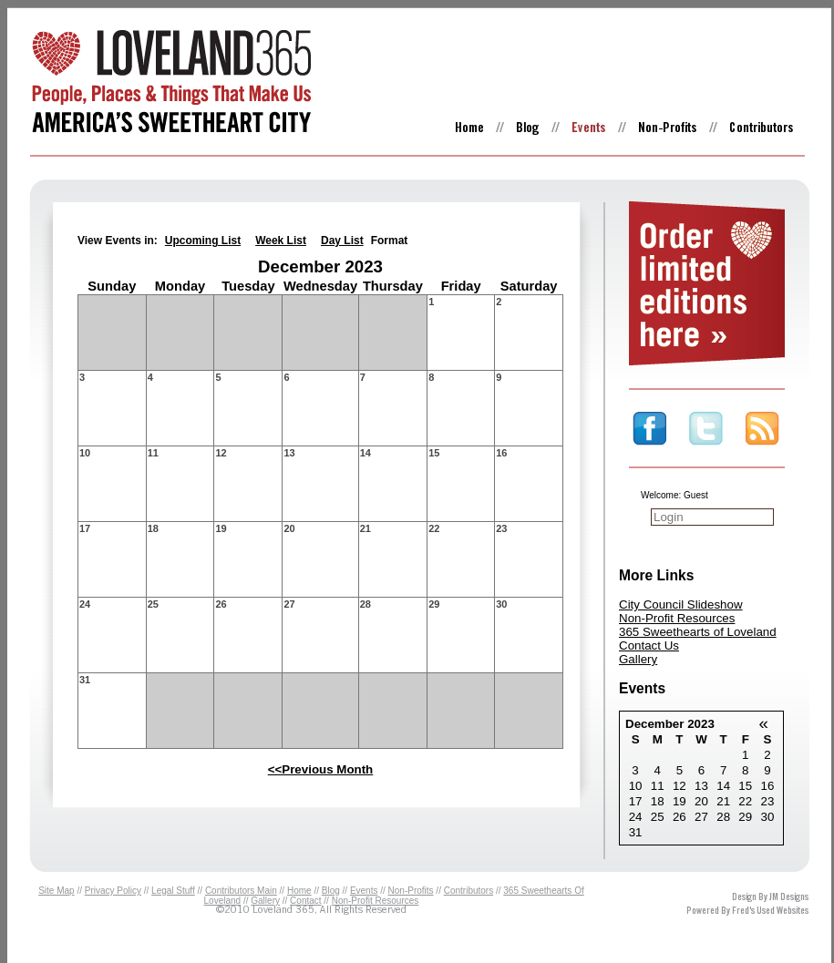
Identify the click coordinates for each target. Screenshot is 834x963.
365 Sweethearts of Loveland (698, 632)
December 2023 (670, 724)
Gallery (638, 659)
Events (364, 891)
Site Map (56, 891)
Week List (280, 240)
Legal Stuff (173, 891)
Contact (305, 901)
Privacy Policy (113, 891)
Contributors (468, 891)
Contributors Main (241, 891)
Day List (342, 240)
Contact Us (649, 645)
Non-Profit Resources (677, 618)
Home (299, 891)
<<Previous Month (321, 769)
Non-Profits (411, 891)
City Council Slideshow (681, 604)
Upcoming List (203, 240)
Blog (331, 891)
